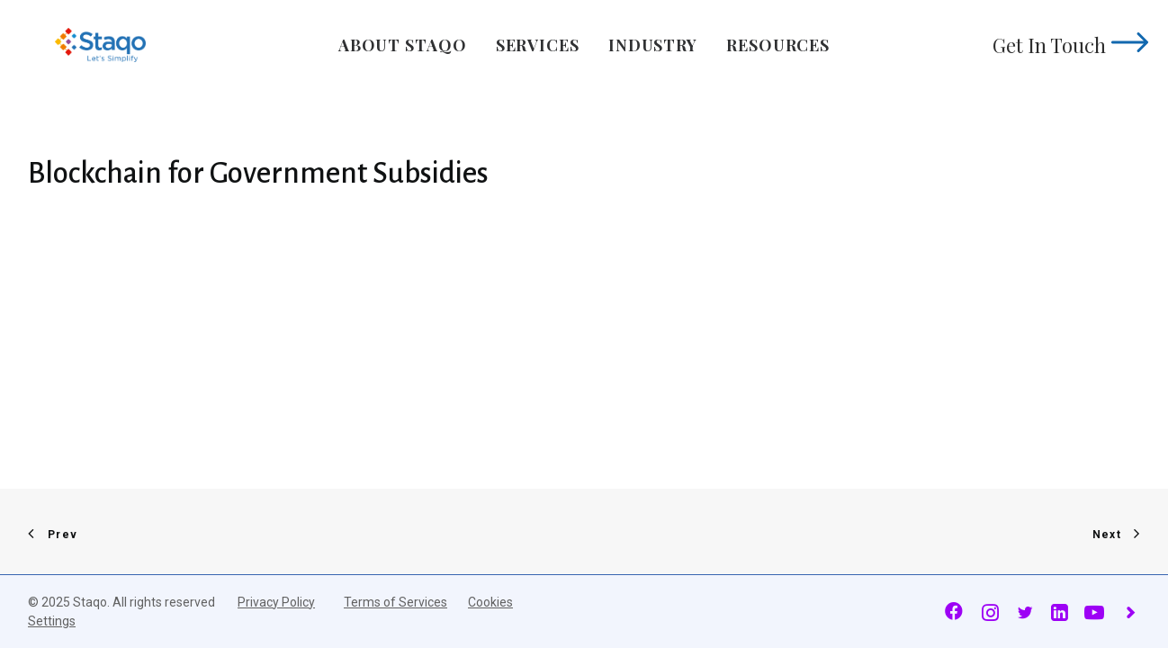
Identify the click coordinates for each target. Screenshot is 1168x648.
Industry (652, 45)
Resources (778, 45)
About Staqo (402, 45)
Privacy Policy (276, 602)
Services (538, 45)
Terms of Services (395, 602)
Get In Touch (1066, 45)
